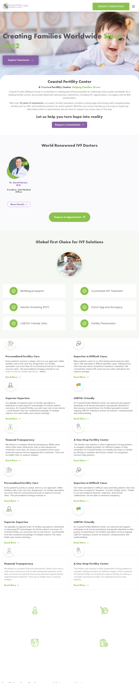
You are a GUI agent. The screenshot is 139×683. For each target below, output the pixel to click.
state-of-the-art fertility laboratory (22, 371)
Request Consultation (111, 6)
